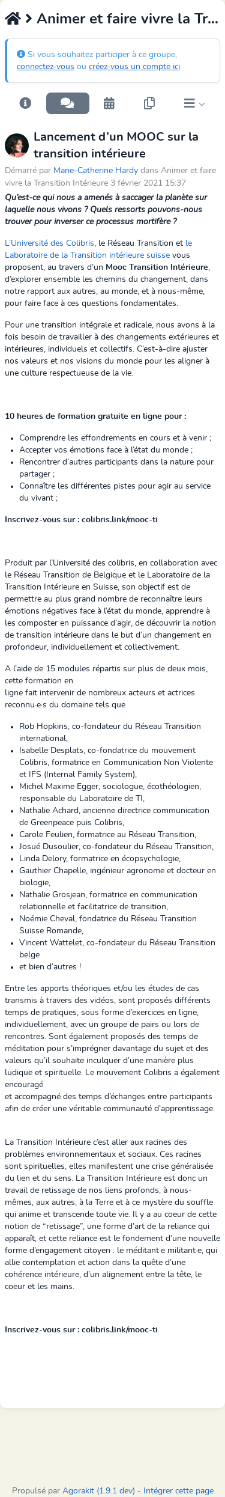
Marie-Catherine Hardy (95, 170)
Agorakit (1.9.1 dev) (98, 1491)
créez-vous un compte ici (134, 67)
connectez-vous (45, 67)
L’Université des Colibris (49, 243)
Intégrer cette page (178, 1491)
